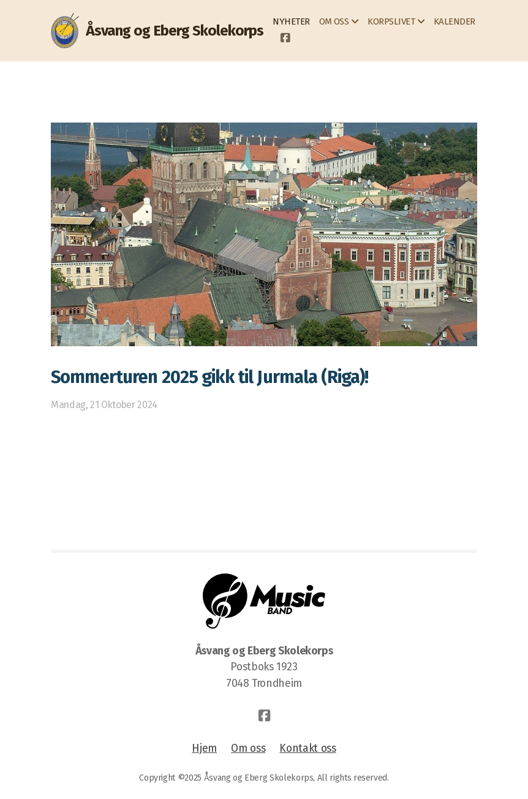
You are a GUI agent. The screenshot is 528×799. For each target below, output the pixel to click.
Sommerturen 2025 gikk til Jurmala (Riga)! (209, 377)
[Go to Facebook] (285, 38)
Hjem (204, 748)
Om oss (248, 748)
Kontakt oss (307, 748)
